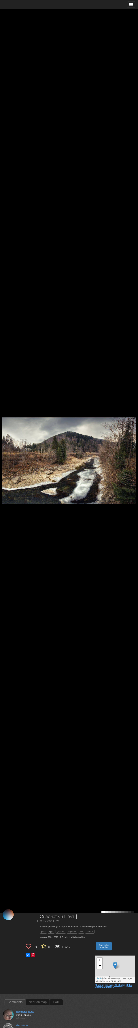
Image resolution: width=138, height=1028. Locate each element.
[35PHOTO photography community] (17, 4)
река (43, 932)
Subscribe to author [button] (104, 946)
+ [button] (100, 960)
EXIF (56, 1002)
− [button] (100, 966)
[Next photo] (134, 447)
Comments (14, 1002)
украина (61, 932)
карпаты (72, 932)
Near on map (38, 1002)
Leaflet (99, 978)
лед (81, 932)
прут (51, 932)
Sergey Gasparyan (25, 1011)
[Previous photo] (3, 447)
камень (89, 932)
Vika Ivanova (22, 1025)
